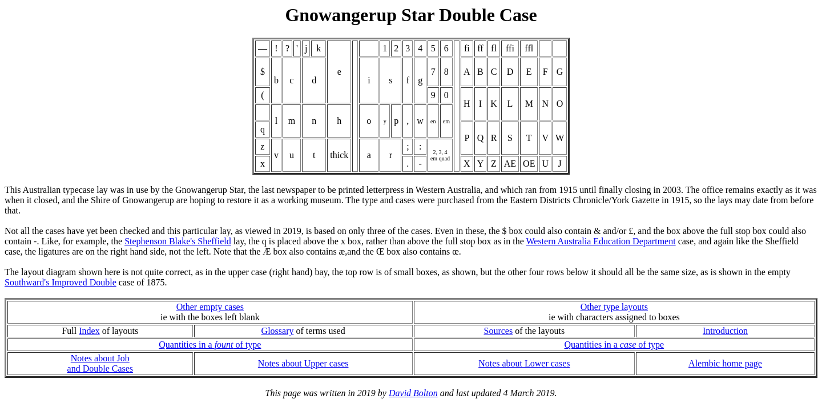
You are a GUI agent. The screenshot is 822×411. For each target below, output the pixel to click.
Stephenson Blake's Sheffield (177, 241)
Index (89, 331)
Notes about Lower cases (524, 363)
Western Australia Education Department (600, 241)
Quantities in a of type (210, 344)
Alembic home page (725, 363)
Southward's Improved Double (60, 282)
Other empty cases (210, 307)
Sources (498, 331)
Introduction (725, 331)
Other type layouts (614, 307)
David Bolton (413, 393)
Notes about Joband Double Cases (100, 363)
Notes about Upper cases (303, 363)
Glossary (277, 331)
